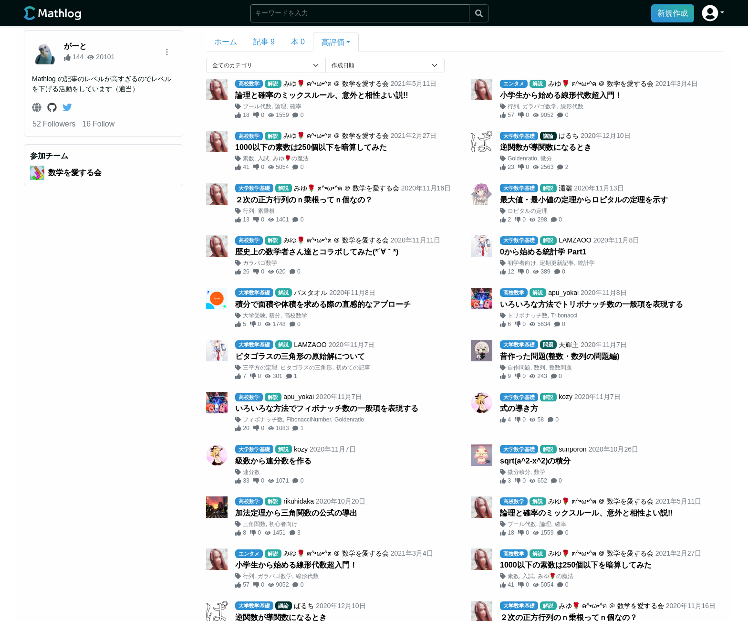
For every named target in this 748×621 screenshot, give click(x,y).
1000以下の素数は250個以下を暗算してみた (311, 147)
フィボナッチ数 (263, 419)
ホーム (225, 42)
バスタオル (310, 292)
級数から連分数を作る (273, 461)
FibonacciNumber (308, 419)
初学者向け (522, 263)
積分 (274, 315)
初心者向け (283, 524)
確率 (295, 106)
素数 (248, 158)
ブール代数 (257, 106)
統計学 (586, 263)
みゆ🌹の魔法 (291, 158)
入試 (263, 158)
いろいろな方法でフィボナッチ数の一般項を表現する (326, 408)
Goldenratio (522, 158)
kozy (565, 396)
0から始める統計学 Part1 (543, 252)
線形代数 (572, 106)
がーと (75, 46)
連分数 (251, 472)
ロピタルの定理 (528, 211)
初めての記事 (353, 367)
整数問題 (560, 367)
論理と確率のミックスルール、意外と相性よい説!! (321, 95)
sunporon (572, 449)
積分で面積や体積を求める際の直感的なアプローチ (323, 304)
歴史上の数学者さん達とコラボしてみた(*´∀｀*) (316, 252)
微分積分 (519, 472)
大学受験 (254, 315)
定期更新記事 (557, 263)
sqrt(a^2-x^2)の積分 (535, 461)
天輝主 (569, 344)
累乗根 (266, 211)
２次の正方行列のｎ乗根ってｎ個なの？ (304, 200)
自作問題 (519, 367)
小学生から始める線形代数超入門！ (561, 95)
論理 (280, 106)
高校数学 (295, 315)
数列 (539, 367)
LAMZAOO (575, 240)
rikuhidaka (298, 501)
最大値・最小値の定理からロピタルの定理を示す (584, 200)
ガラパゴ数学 (539, 106)
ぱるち (569, 135)
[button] (713, 13)
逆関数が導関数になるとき (546, 147)
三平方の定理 (260, 367)
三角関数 (254, 524)
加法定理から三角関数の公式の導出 (296, 513)
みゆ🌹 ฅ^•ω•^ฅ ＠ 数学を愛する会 (336, 83)
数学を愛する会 (75, 172)
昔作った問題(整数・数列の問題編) (560, 356)
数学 (539, 472)
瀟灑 (565, 188)
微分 (546, 158)
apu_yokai (563, 292)
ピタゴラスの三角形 (306, 367)
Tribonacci (564, 315)
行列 (513, 106)
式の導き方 (519, 408)
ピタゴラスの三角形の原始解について (300, 356)
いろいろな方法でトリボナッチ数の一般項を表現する (591, 304)
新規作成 (672, 13)
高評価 (333, 42)
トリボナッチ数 (528, 315)
